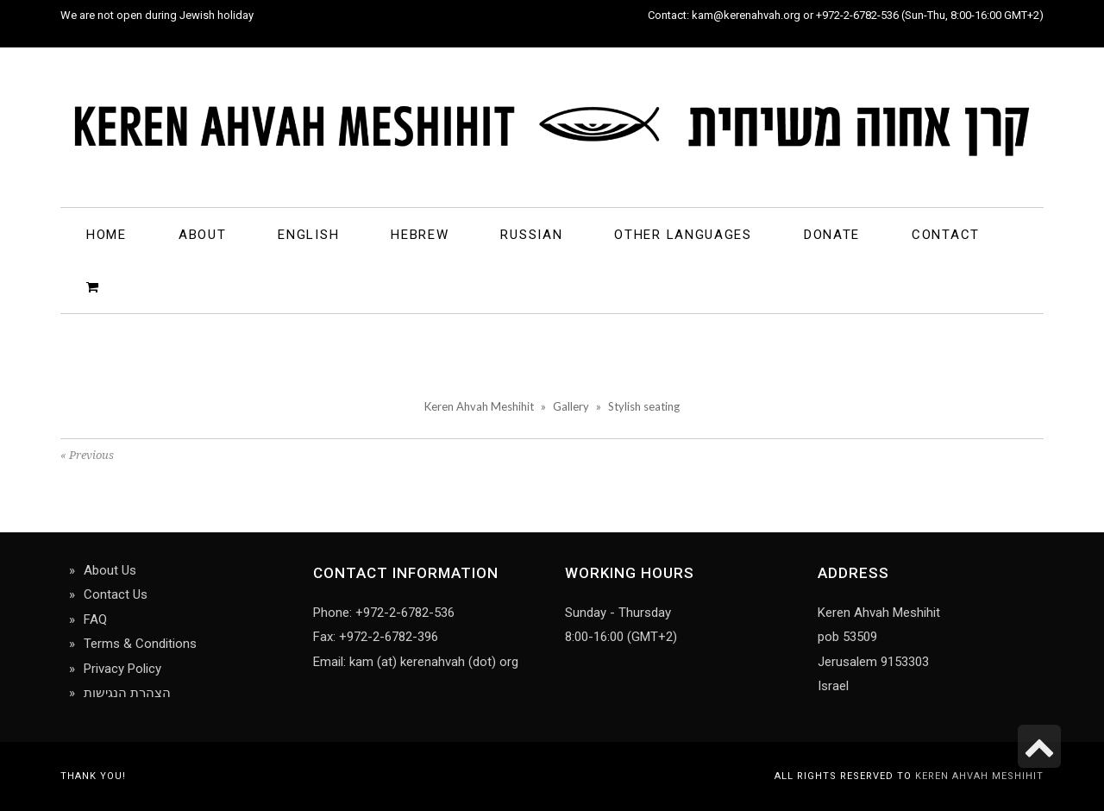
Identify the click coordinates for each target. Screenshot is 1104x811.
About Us (110, 570)
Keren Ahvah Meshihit (979, 776)
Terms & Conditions (140, 643)
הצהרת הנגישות (127, 693)
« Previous (87, 455)
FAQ (95, 619)
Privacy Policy (122, 668)
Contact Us (115, 594)
